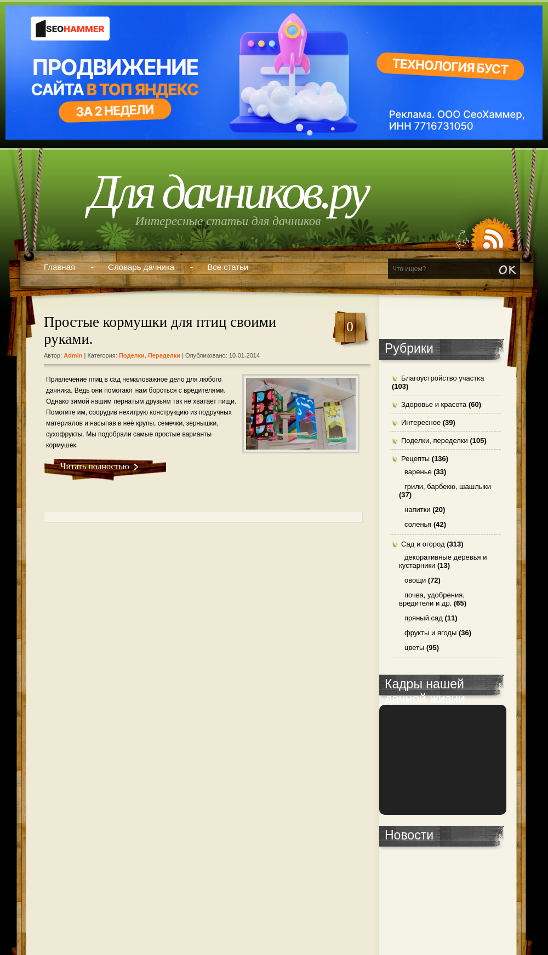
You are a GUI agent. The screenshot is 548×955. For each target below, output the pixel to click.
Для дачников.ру (228, 191)
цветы (414, 647)
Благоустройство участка (442, 378)
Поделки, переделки (149, 355)
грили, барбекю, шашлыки (447, 486)
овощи (415, 580)
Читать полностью (94, 466)
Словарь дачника (141, 267)
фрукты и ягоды (430, 633)
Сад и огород (423, 544)
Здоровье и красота (433, 404)
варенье (418, 472)
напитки (417, 509)
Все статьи (227, 267)
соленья (417, 524)
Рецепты (415, 459)
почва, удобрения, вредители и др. (432, 599)
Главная (59, 267)
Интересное (421, 422)
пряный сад (423, 618)
